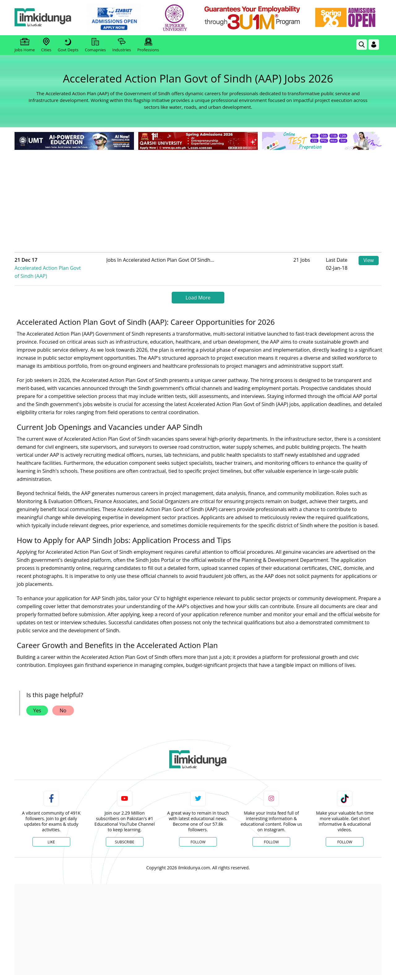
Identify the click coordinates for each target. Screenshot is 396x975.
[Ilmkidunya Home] (49, 18)
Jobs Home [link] (25, 45)
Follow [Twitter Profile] (198, 834)
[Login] (373, 44)
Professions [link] (148, 45)
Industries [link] (121, 45)
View (368, 260)
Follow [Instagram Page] (271, 834)
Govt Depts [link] (68, 45)
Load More (198, 289)
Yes (37, 702)
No (63, 702)
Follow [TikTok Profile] (344, 834)
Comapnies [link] (95, 45)
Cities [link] (46, 45)
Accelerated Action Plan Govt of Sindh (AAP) (68, 263)
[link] (119, 18)
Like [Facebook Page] (51, 834)
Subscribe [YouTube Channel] (124, 834)
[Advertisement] (198, 198)
